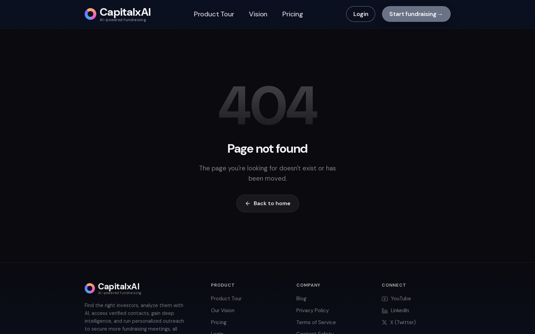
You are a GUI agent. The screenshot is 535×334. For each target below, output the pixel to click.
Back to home (268, 203)
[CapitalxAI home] (118, 14)
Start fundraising (416, 14)
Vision (258, 14)
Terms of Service (316, 322)
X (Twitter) (399, 322)
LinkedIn (395, 310)
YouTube (396, 298)
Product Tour (214, 14)
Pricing (292, 14)
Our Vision (223, 310)
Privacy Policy (312, 310)
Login (360, 14)
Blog (301, 298)
